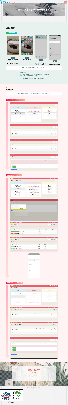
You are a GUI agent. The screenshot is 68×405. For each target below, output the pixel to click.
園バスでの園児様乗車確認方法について (22, 93)
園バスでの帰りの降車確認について (46, 93)
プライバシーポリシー (37, 387)
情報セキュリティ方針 (30, 387)
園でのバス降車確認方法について (35, 93)
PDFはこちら (43, 67)
